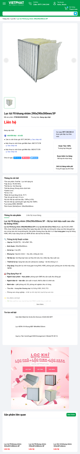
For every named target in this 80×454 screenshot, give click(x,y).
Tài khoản (61, 3)
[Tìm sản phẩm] (40, 14)
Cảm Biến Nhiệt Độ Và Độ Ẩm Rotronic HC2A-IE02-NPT (34, 317)
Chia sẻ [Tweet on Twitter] (34, 158)
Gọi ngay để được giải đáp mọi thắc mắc (65, 134)
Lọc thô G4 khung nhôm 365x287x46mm (63, 445)
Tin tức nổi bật (10, 312)
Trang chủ (5, 19)
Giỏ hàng (72, 8)
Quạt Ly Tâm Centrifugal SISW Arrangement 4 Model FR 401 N (37, 336)
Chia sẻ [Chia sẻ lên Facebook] (17, 158)
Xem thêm (71, 415)
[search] (75, 13)
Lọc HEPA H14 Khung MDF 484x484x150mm (30, 326)
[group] (40, 60)
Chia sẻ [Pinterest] (25, 158)
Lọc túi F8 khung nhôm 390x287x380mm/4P (37, 445)
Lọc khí (13, 19)
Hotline (41, 3)
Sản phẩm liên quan (15, 414)
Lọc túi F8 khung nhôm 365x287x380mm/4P (12, 445)
